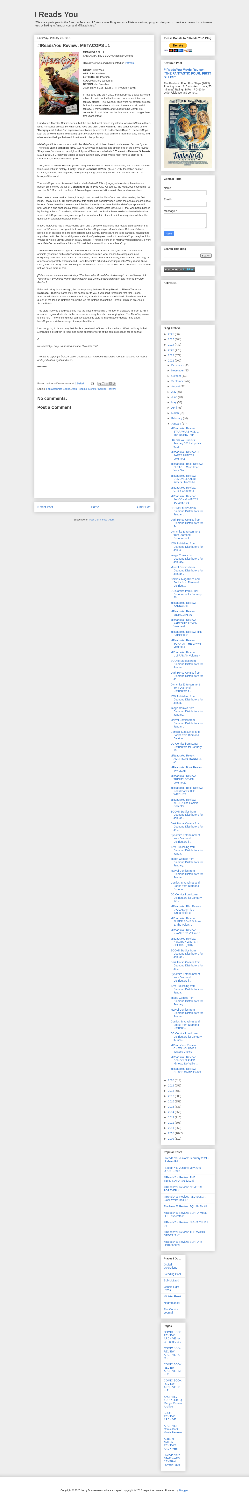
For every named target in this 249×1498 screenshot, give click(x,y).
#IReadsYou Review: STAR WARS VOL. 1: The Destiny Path (185, 431)
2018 (171, 1090)
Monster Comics (97, 388)
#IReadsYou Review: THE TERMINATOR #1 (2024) (179, 1179)
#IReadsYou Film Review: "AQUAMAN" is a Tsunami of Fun (186, 909)
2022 (171, 355)
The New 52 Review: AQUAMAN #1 (185, 1206)
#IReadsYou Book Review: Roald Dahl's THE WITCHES (187, 791)
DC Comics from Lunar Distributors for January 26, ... (186, 594)
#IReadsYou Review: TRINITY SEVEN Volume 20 (183, 779)
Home (95, 507)
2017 (171, 1096)
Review (112, 388)
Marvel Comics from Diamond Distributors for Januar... (187, 570)
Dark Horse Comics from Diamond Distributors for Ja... (187, 523)
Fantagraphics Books (58, 388)
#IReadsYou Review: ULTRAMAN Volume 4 (185, 654)
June (174, 397)
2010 (171, 1133)
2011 (171, 1127)
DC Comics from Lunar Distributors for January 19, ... (186, 747)
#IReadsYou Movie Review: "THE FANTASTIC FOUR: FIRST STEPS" (187, 73)
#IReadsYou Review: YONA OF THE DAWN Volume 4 (186, 644)
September (178, 381)
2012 (171, 1122)
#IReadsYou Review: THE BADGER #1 (186, 633)
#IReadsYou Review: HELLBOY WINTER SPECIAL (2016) (184, 942)
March (175, 413)
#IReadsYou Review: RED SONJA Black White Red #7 (184, 1198)
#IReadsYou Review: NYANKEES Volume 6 (185, 931)
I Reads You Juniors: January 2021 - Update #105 (186, 443)
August (175, 386)
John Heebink (79, 388)
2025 (171, 339)
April (174, 407)
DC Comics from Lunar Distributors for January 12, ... (186, 898)
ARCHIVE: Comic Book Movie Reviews (173, 1429)
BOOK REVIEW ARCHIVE (170, 1416)
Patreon (129, 62)
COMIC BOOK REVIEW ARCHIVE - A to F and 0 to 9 (172, 1336)
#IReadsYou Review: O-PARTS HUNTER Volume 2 (185, 455)
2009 (171, 1138)
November (177, 370)
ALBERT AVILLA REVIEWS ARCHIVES (171, 1443)
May (174, 402)
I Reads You (56, 14)
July (174, 391)
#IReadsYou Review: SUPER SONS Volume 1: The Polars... (186, 921)
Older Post (144, 507)
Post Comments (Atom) (102, 519)
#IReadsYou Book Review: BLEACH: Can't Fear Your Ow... (187, 467)
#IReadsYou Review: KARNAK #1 (183, 604)
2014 (171, 1112)
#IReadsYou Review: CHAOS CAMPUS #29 (186, 1070)
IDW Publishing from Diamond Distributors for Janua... (187, 547)
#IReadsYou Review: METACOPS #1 (183, 613)
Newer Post (45, 507)
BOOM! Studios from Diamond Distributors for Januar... (187, 511)
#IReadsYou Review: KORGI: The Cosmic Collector (184, 803)
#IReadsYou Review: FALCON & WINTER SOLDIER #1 (184, 499)
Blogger (183, 1490)
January (176, 423)
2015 (171, 1106)
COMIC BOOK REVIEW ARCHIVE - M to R (172, 1369)
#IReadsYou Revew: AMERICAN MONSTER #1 (186, 759)
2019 (171, 1085)
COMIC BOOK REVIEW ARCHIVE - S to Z (172, 1385)
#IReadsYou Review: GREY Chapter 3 (183, 489)
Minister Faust (172, 1296)
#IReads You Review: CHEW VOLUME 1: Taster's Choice (184, 1048)
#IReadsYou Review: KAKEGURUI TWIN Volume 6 (184, 623)
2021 (171, 360)
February (177, 418)
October (176, 375)
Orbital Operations (170, 1266)
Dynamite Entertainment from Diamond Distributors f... (185, 535)
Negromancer (172, 1302)
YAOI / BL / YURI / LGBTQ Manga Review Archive (173, 1401)
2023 (171, 350)
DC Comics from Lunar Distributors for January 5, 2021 (186, 1037)
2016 (171, 1101)
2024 (171, 344)
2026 (171, 334)
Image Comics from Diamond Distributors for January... (187, 558)
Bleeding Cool (172, 1274)
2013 (171, 1117)
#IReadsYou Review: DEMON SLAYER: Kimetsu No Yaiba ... (184, 479)
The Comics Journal (171, 1311)
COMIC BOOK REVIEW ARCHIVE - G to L (172, 1353)
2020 (171, 1080)
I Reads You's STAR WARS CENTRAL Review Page (172, 1459)
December (177, 365)
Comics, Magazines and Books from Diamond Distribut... (185, 582)
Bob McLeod (171, 1280)
